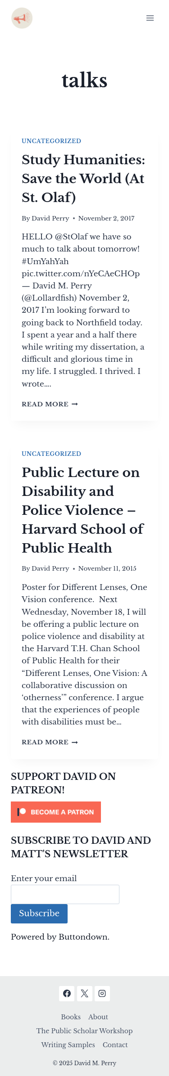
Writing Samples (68, 1045)
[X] (84, 993)
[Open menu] (150, 18)
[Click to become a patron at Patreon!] (84, 812)
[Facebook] (66, 993)
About (98, 1017)
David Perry (50, 218)
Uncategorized (51, 141)
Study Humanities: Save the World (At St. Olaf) (83, 179)
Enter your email (44, 878)
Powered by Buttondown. (60, 937)
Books (71, 1017)
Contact (115, 1045)
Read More (50, 404)
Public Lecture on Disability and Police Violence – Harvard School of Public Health (82, 510)
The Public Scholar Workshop (85, 1031)
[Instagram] (102, 993)
